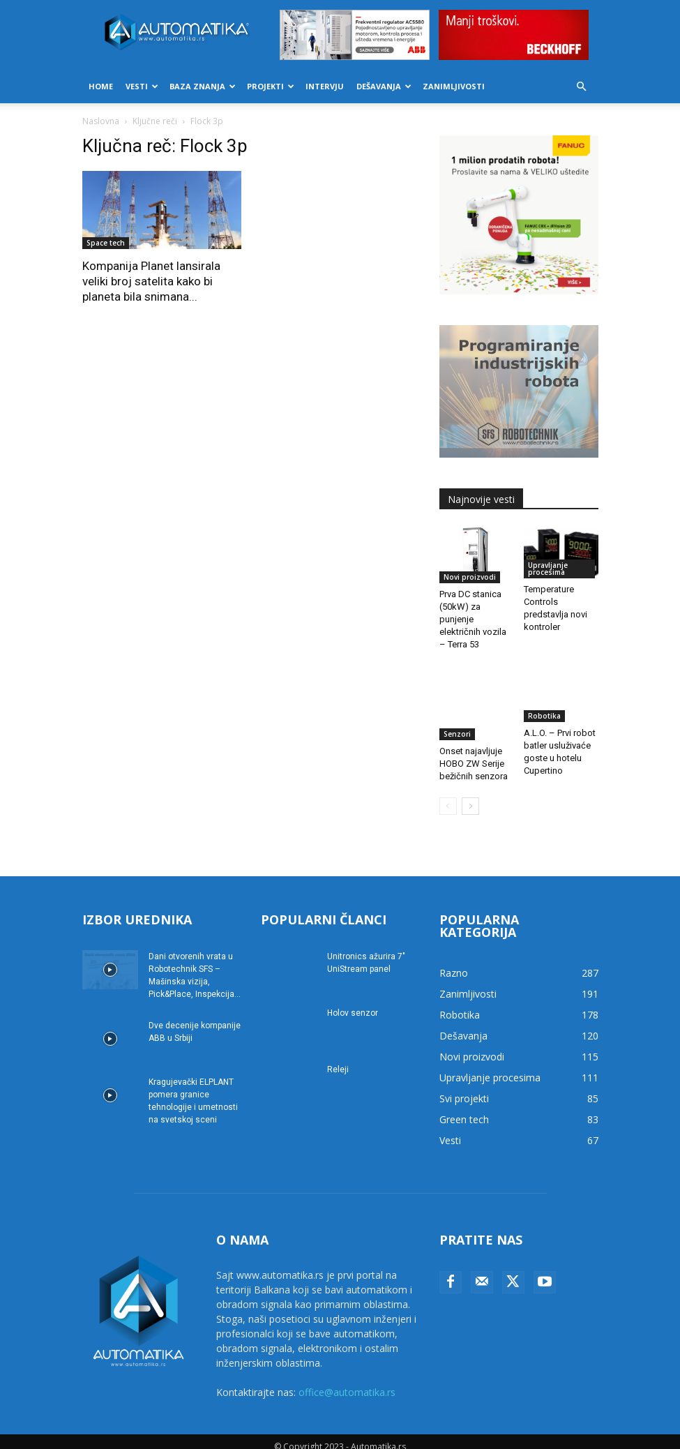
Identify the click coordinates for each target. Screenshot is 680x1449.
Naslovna (100, 121)
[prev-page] (448, 795)
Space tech (105, 243)
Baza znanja (202, 86)
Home (101, 86)
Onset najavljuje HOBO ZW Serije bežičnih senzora (473, 740)
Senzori (457, 711)
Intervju (324, 86)
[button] (581, 86)
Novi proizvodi (470, 577)
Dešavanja (383, 86)
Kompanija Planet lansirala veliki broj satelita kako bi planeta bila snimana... (151, 281)
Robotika (544, 711)
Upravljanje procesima (548, 568)
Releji (338, 1059)
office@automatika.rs (347, 1381)
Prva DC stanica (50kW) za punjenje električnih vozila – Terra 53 (472, 619)
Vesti (142, 86)
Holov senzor (352, 1002)
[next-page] (470, 795)
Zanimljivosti (454, 86)
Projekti (270, 86)
